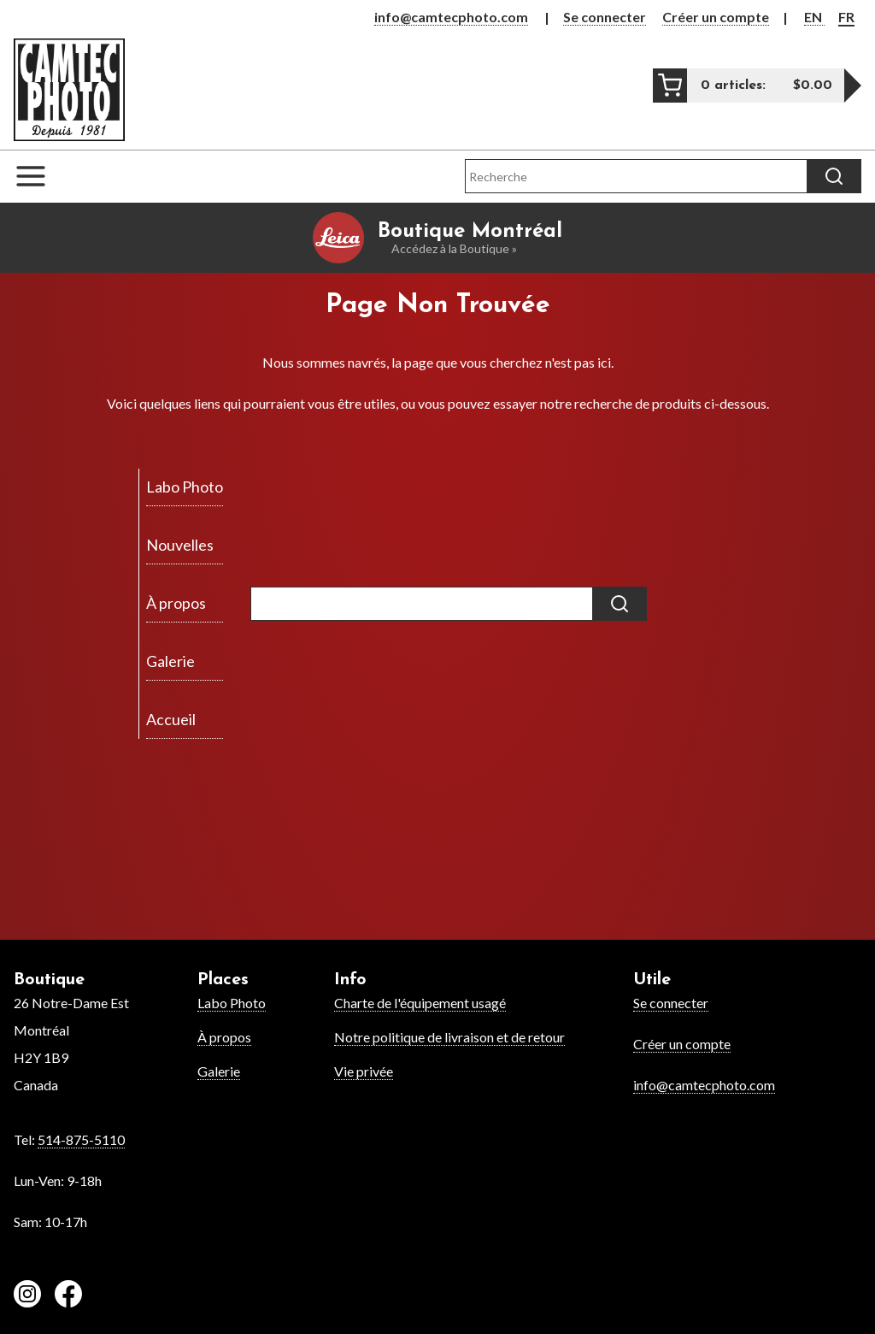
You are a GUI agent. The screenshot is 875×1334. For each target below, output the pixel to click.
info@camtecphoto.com (451, 17)
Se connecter (604, 17)
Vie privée (363, 1071)
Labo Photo (231, 1003)
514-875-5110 (81, 1139)
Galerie (218, 1071)
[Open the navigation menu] (39, 176)
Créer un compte (715, 17)
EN (814, 17)
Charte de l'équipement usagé (420, 1003)
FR (846, 17)
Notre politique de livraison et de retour (449, 1037)
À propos (224, 1037)
